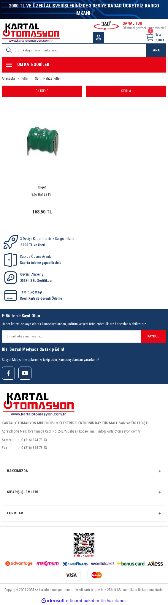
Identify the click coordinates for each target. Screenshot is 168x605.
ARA (156, 50)
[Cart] (155, 37)
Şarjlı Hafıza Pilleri (48, 78)
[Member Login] (98, 37)
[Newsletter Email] (84, 336)
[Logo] (31, 33)
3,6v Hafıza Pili (42, 194)
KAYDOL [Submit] (153, 336)
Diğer (42, 187)
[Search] (84, 50)
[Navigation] (84, 65)
